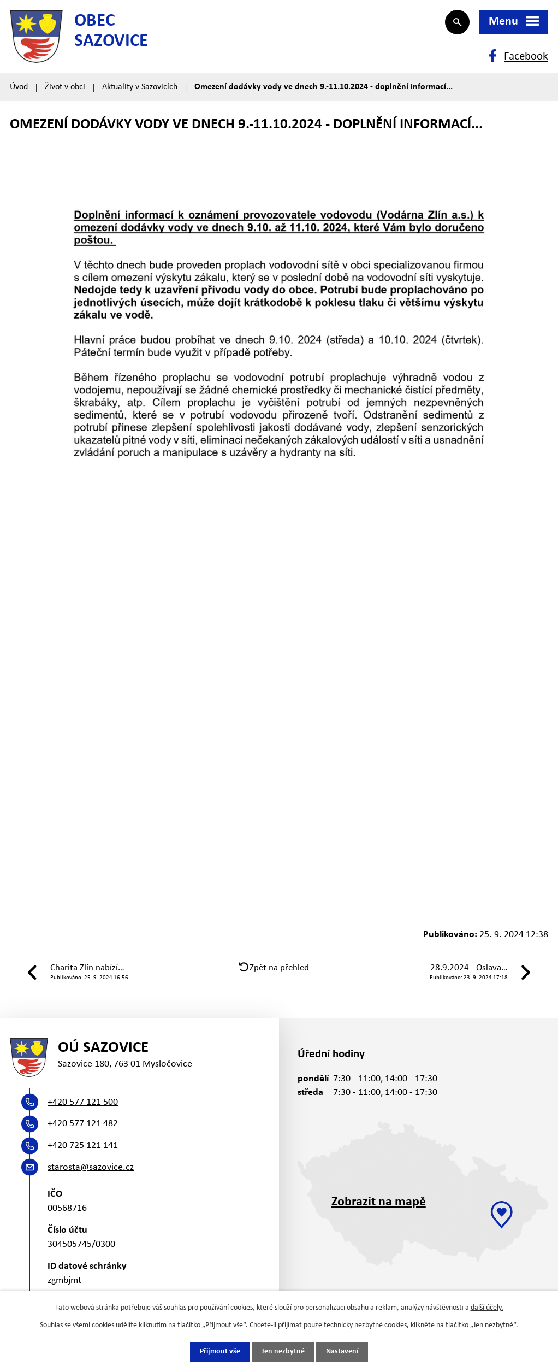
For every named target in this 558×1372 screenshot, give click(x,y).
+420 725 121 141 (83, 1148)
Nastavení (342, 1352)
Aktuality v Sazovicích (139, 88)
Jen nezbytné (283, 1352)
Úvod (19, 88)
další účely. (487, 1308)
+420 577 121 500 (83, 1105)
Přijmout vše (220, 1352)
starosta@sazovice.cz (91, 1170)
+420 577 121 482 (83, 1127)
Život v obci (65, 88)
